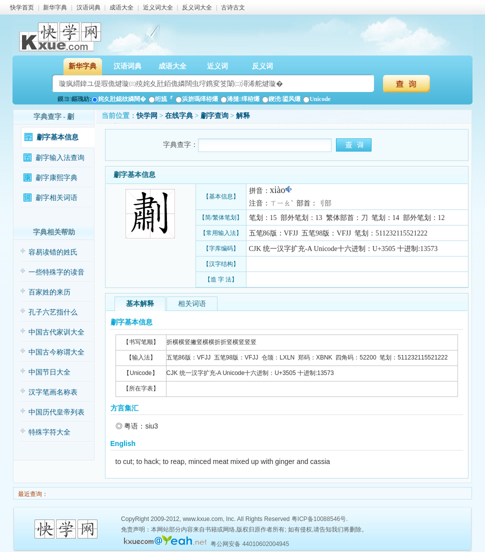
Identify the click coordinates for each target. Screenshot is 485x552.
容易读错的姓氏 (53, 252)
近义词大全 (158, 7)
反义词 (262, 66)
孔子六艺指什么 (53, 312)
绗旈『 (160, 99)
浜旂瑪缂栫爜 (197, 99)
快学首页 (22, 7)
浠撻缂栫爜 (239, 99)
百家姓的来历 (49, 292)
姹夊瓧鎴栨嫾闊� (119, 99)
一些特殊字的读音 (56, 272)
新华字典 (55, 7)
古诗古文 (233, 7)
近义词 (217, 66)
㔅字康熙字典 (57, 178)
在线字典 (179, 116)
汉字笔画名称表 (53, 392)
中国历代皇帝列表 (56, 412)
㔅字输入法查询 (60, 158)
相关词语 (192, 304)
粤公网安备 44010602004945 (249, 544)
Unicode (316, 99)
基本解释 (140, 304)
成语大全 (122, 7)
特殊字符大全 (49, 432)
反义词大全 (197, 7)
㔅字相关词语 (57, 198)
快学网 (147, 116)
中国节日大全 (49, 372)
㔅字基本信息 (57, 137)
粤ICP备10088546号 (319, 519)
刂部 (325, 203)
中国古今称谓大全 (56, 352)
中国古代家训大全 (56, 332)
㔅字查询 (214, 116)
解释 (243, 116)
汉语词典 (88, 7)
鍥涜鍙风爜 (281, 99)
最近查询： (32, 494)
